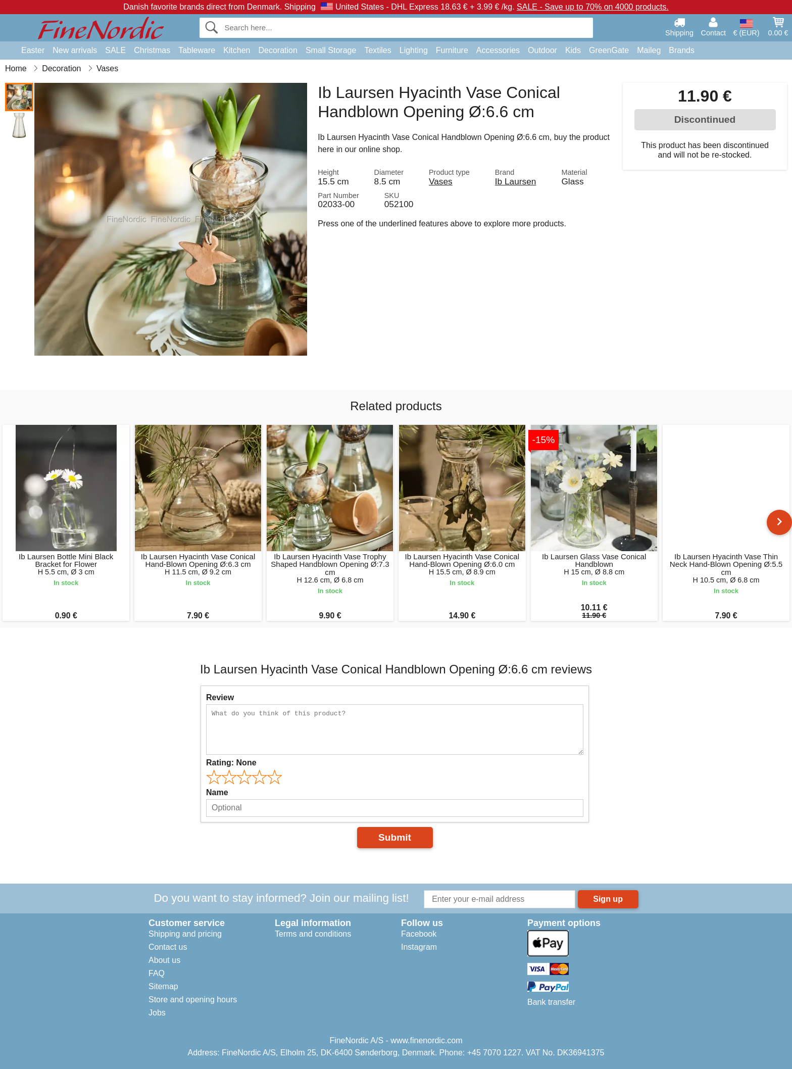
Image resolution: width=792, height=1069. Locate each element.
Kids (573, 50)
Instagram (419, 947)
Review (220, 697)
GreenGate (609, 50)
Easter (32, 50)
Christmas (152, 50)
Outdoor (542, 50)
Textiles (377, 50)
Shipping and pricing (185, 934)
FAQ (156, 973)
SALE (115, 50)
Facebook (418, 934)
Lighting (414, 50)
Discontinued (705, 119)
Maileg (649, 50)
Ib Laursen (515, 181)
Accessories (498, 50)
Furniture (452, 50)
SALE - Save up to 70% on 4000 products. (593, 7)
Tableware (196, 50)
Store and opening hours (192, 999)
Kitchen (236, 50)
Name (217, 792)
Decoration (278, 50)
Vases (441, 181)
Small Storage (331, 50)
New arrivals (75, 50)
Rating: (231, 762)
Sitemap (163, 986)
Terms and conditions (313, 934)
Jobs (157, 1012)
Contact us (167, 947)
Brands (682, 50)
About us (164, 960)
